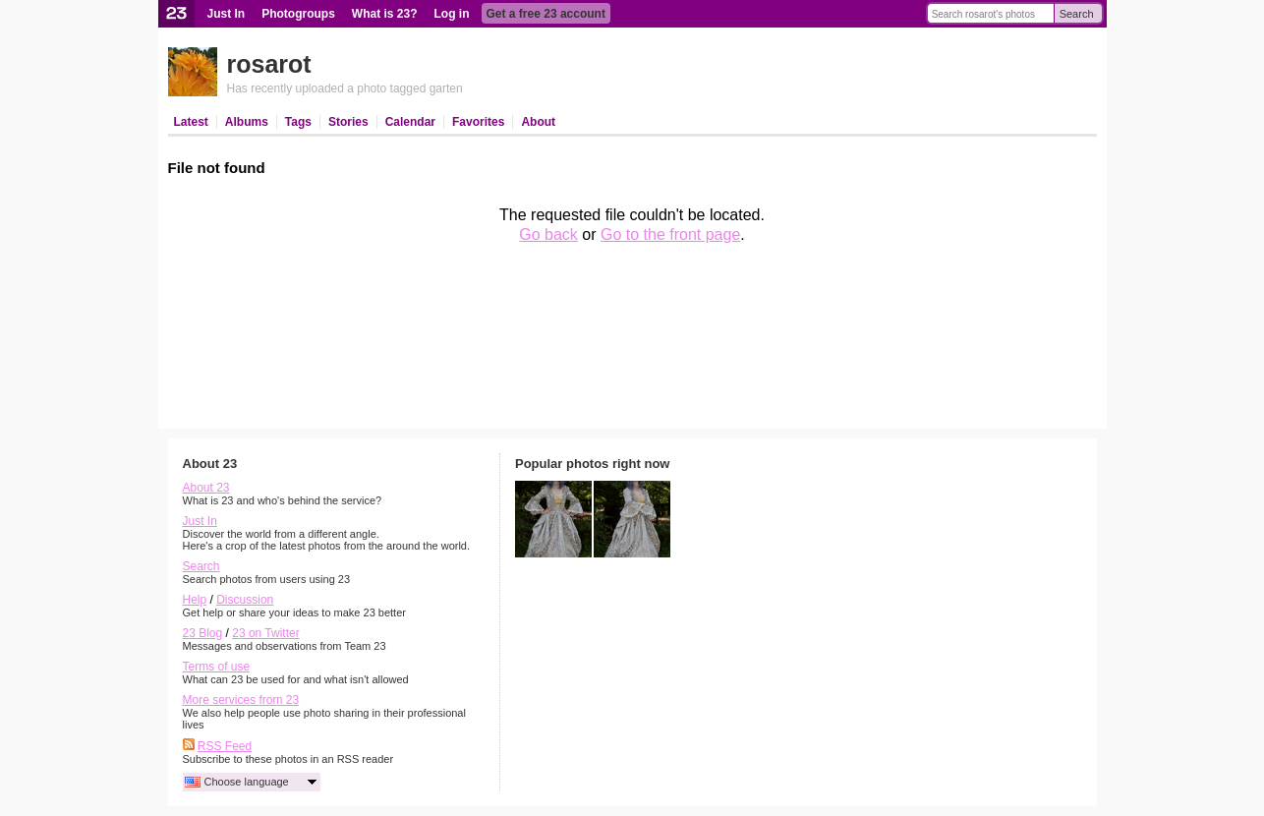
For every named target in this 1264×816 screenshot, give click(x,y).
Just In (226, 14)
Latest (191, 122)
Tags (298, 122)
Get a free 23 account (546, 14)
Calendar (410, 122)
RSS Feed (225, 746)
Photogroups (298, 14)
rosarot (269, 64)
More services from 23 (241, 700)
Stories (348, 122)
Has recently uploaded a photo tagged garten (345, 88)
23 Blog (203, 633)
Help (195, 600)
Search (1077, 14)
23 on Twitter (265, 633)
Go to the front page (670, 234)
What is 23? (385, 14)
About (538, 122)
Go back (548, 234)
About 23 (206, 488)
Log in (452, 14)
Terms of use (217, 666)
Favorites (478, 122)
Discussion (244, 600)
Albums (246, 122)
